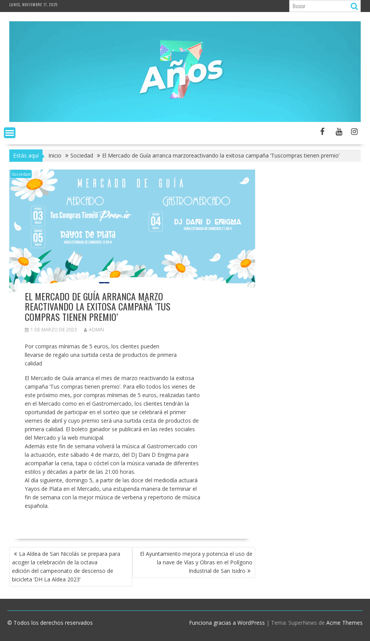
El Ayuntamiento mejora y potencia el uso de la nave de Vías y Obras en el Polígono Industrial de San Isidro (196, 562)
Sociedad (21, 174)
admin (94, 329)
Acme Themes (344, 622)
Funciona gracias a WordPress (227, 622)
